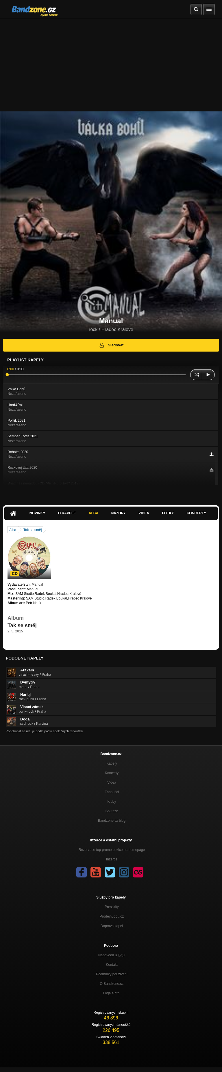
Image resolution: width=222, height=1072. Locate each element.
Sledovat (111, 345)
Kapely (111, 763)
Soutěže (111, 811)
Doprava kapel (112, 926)
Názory (118, 513)
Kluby (111, 802)
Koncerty (196, 513)
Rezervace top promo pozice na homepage (112, 850)
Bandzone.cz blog (111, 821)
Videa (143, 513)
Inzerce (111, 859)
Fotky (168, 513)
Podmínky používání (111, 974)
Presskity (112, 907)
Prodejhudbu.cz (112, 916)
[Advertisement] (111, 62)
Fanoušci (112, 792)
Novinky (37, 513)
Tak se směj (32, 530)
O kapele (67, 513)
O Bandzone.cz (111, 984)
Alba (93, 513)
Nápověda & (111, 955)
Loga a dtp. (111, 993)
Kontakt (112, 965)
